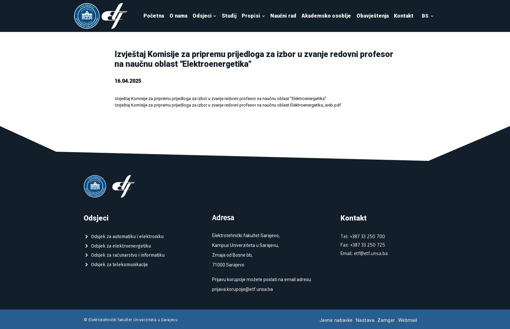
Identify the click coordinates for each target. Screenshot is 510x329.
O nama (178, 16)
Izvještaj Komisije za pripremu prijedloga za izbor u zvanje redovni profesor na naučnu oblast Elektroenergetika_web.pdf (228, 105)
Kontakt (403, 16)
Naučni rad (283, 16)
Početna (153, 16)
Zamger (386, 320)
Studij (229, 16)
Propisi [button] (253, 16)
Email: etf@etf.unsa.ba (364, 253)
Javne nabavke (336, 320)
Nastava (365, 320)
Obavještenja (372, 16)
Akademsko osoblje (326, 16)
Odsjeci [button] (205, 16)
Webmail (407, 320)
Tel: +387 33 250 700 (363, 236)
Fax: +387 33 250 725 (363, 245)
